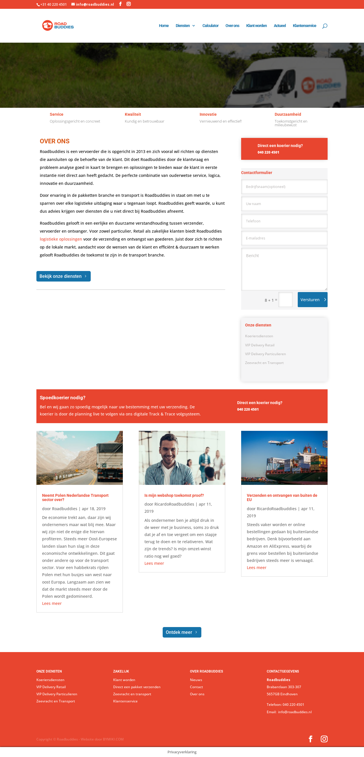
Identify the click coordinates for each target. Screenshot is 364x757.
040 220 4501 (293, 704)
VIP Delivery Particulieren (265, 353)
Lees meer (52, 603)
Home (164, 26)
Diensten (183, 26)
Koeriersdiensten (259, 336)
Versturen (310, 299)
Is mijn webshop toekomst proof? (174, 495)
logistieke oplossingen (61, 239)
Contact (196, 686)
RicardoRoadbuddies (174, 504)
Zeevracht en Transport (264, 362)
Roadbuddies (64, 508)
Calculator (210, 26)
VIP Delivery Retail (259, 345)
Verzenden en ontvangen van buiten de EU (282, 497)
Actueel (280, 26)
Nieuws (196, 679)
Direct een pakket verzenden (137, 686)
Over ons (232, 26)
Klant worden (256, 26)
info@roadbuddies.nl (294, 712)
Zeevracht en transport (132, 694)
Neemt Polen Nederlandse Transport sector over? (75, 497)
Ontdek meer (179, 632)
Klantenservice (304, 26)
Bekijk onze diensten (61, 276)
